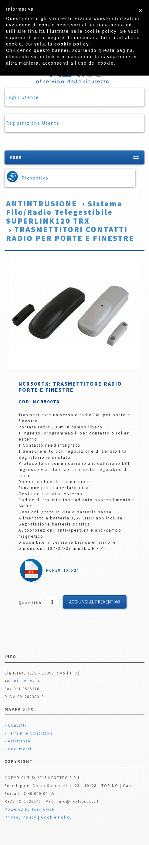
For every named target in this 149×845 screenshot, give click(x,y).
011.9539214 (27, 681)
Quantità (31, 602)
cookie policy (71, 44)
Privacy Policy (20, 817)
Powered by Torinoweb (30, 809)
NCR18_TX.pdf (49, 570)
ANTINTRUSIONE (41, 203)
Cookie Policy (56, 817)
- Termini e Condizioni (29, 733)
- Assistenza (18, 741)
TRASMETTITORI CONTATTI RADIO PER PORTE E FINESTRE (70, 233)
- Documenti (18, 749)
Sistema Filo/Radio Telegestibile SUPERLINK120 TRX (64, 212)
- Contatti (15, 725)
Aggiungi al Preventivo (94, 602)
